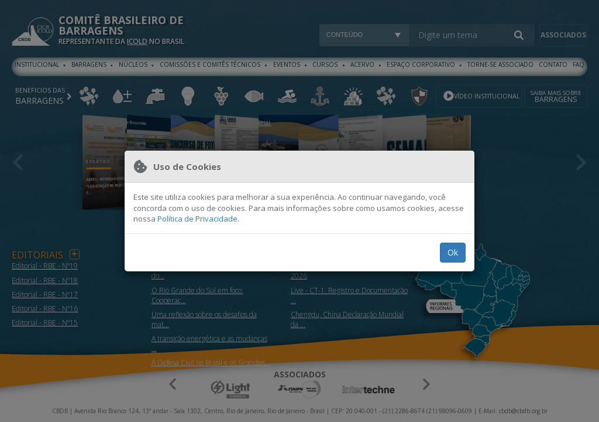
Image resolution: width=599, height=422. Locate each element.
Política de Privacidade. (198, 218)
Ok (452, 252)
